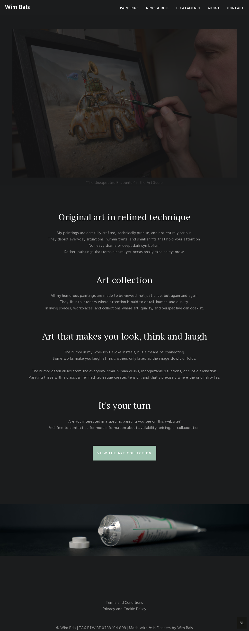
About (214, 8)
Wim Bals (17, 7)
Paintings (129, 8)
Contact (235, 8)
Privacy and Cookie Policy (124, 609)
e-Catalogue (188, 8)
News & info (157, 8)
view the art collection (124, 453)
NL (242, 623)
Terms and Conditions (124, 602)
